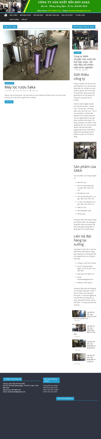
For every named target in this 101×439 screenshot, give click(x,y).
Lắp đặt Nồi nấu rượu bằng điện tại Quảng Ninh (91, 345)
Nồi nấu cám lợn (52, 15)
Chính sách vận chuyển (50, 390)
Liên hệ (24, 19)
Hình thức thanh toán (50, 388)
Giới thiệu (13, 15)
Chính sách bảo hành (50, 392)
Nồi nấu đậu (38, 15)
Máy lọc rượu (67, 15)
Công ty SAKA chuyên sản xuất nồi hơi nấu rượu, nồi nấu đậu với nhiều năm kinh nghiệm (85, 62)
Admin (86, 70)
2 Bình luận (34, 91)
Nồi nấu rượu (25, 15)
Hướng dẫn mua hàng (50, 386)
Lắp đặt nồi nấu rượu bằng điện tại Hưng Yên (91, 358)
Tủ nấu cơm (80, 15)
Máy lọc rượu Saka (20, 87)
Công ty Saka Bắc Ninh (22, 91)
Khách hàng (14, 19)
